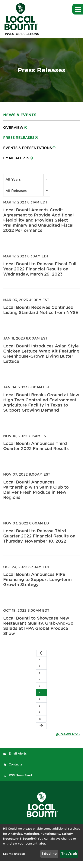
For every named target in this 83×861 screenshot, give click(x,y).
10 (40, 719)
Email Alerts (16, 158)
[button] (77, 9)
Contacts (15, 764)
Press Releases (18, 137)
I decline (49, 853)
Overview (13, 127)
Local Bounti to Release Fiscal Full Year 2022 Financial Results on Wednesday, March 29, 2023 (39, 269)
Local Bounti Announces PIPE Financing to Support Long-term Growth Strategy (37, 579)
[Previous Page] (41, 653)
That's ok (69, 853)
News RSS (67, 734)
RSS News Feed (20, 775)
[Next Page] (41, 725)
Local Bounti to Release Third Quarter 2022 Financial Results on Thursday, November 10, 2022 (39, 536)
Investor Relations (22, 34)
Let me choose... (15, 853)
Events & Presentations (27, 148)
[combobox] (26, 179)
